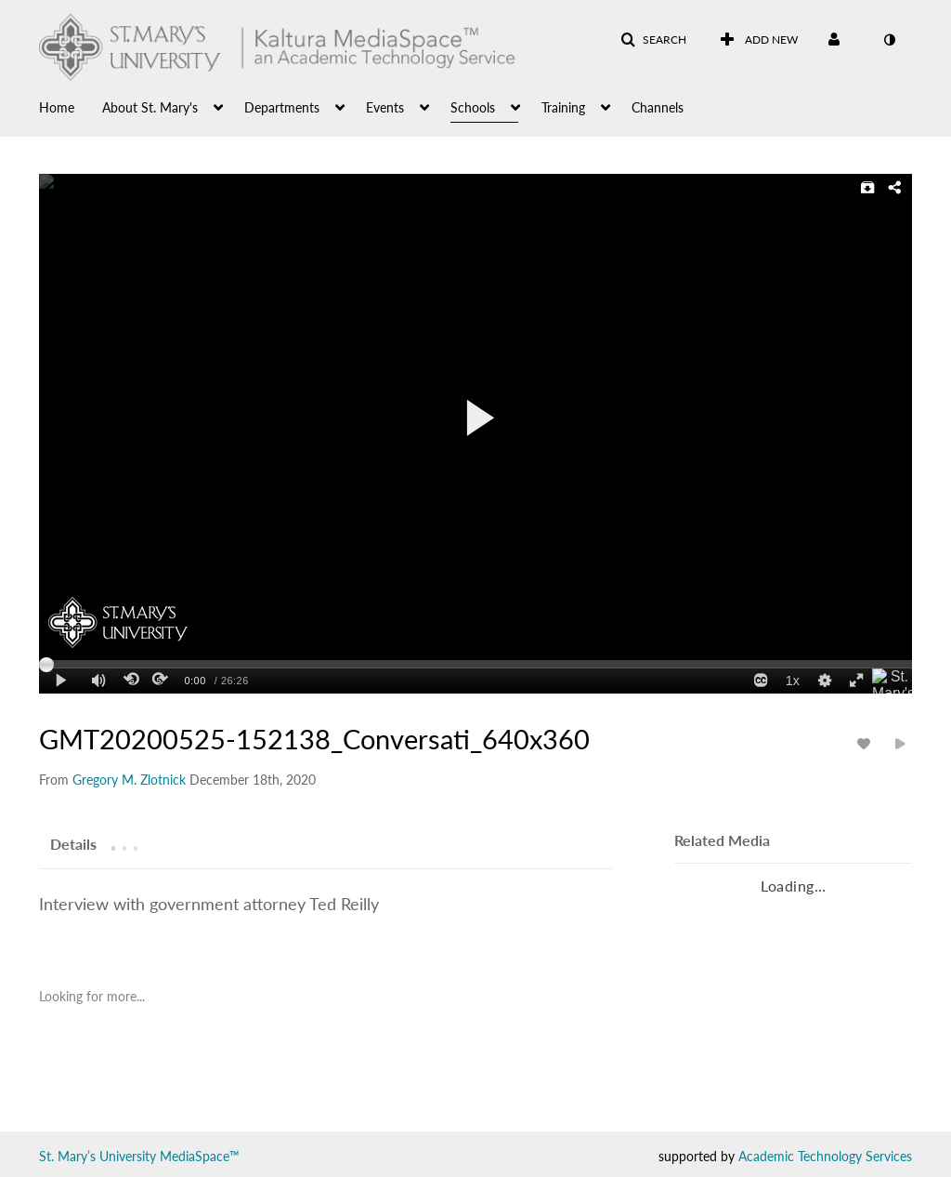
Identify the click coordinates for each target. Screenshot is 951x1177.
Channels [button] (658, 107)
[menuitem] (70, 106)
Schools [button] (472, 107)
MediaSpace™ (200, 1156)
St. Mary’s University (97, 1156)
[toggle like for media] (866, 743)
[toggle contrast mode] (889, 40)
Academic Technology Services (825, 1156)
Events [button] (385, 107)
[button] (653, 40)
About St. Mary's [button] (150, 107)
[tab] (73, 843)
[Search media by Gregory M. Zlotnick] (129, 779)
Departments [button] (281, 107)
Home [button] (56, 107)
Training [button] (563, 107)
